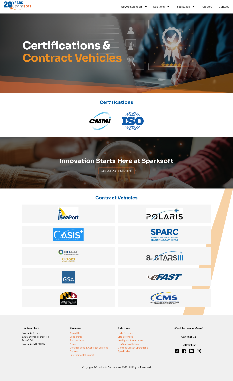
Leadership (76, 336)
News (73, 344)
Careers (74, 351)
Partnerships (77, 340)
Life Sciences (125, 336)
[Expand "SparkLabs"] (186, 6)
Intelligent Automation (130, 340)
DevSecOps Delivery (129, 344)
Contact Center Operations (133, 347)
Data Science (125, 333)
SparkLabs (124, 351)
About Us (75, 333)
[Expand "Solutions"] (161, 6)
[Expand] (134, 6)
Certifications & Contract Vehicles (89, 347)
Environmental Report (82, 355)
